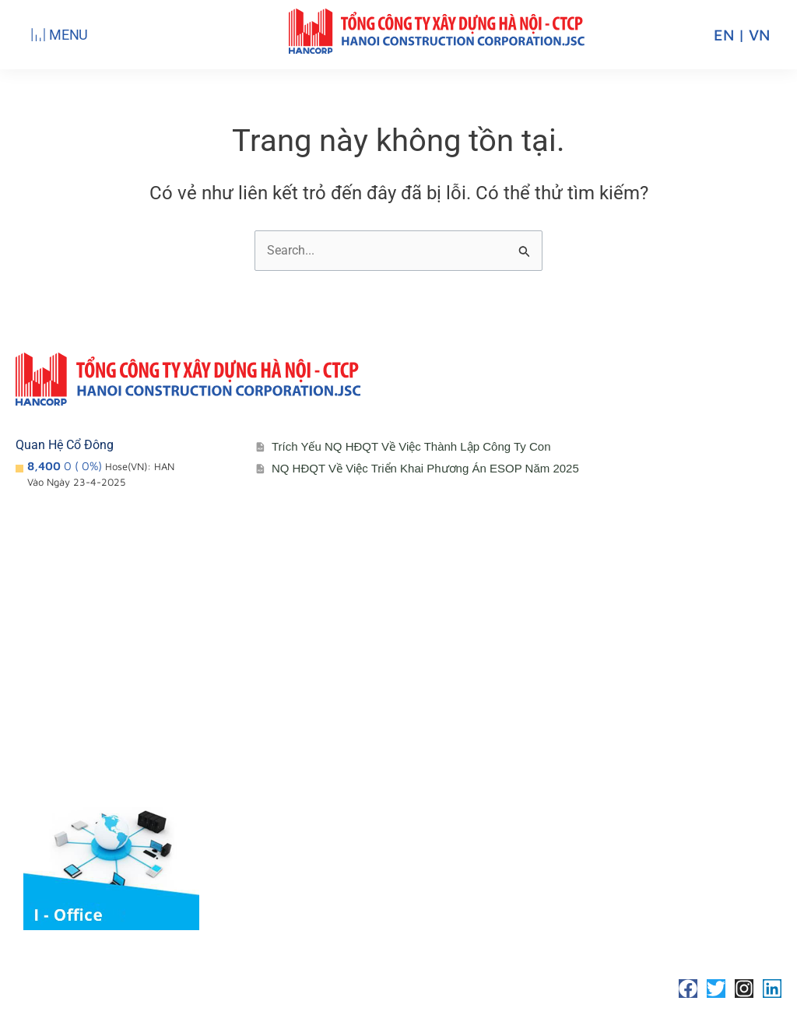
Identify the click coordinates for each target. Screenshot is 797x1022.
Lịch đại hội (313, 713)
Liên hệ (552, 682)
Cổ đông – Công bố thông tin (361, 682)
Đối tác (301, 744)
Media (298, 775)
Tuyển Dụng (566, 713)
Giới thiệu (58, 682)
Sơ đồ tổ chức (71, 744)
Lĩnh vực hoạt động (85, 775)
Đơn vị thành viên (79, 713)
